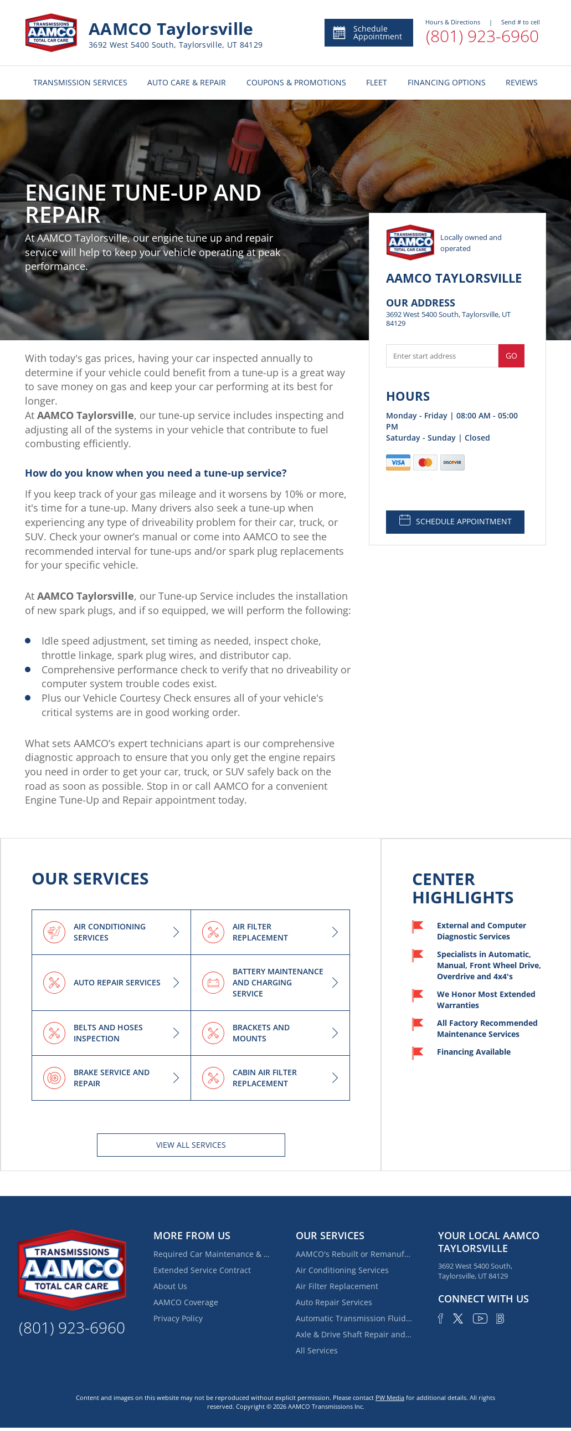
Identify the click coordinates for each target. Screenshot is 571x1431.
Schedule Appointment (367, 32)
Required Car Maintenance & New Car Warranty (211, 1254)
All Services (317, 1350)
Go (511, 355)
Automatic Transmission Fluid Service (354, 1318)
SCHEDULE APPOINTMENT (455, 520)
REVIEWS (522, 82)
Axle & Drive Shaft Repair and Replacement (354, 1334)
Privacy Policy (178, 1318)
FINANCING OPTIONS (447, 82)
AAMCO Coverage (185, 1302)
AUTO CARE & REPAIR (186, 82)
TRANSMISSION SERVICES (80, 82)
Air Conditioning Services (342, 1270)
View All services (191, 1144)
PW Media (389, 1397)
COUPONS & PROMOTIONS (296, 82)
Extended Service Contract (202, 1270)
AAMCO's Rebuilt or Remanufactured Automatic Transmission (354, 1254)
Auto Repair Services (334, 1302)
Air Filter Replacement (337, 1286)
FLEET (376, 82)
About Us (170, 1286)
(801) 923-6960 (482, 35)
